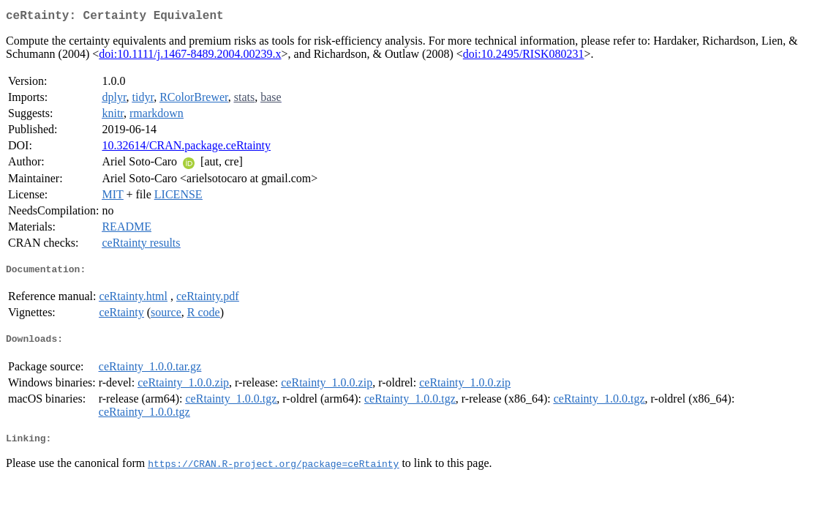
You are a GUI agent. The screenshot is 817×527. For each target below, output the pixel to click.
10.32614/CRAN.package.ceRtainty (186, 148)
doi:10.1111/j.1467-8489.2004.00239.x (190, 57)
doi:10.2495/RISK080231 (523, 57)
